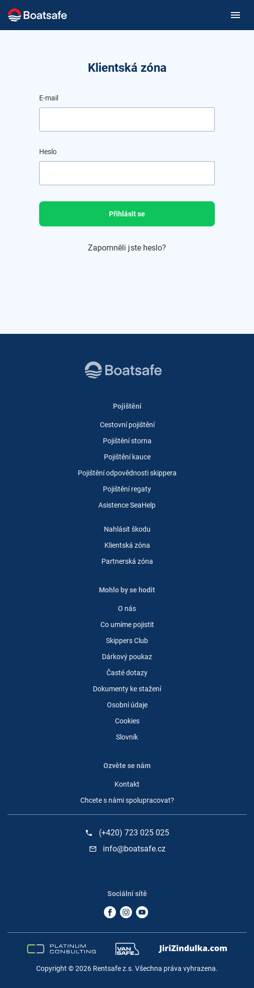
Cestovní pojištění (127, 425)
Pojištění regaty (127, 489)
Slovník (127, 737)
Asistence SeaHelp (127, 505)
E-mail (48, 98)
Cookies (127, 721)
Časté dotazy (127, 673)
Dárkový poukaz (127, 657)
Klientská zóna (127, 545)
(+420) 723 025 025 (134, 833)
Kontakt (127, 784)
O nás (127, 608)
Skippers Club (127, 641)
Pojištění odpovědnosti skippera (127, 473)
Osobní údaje (127, 705)
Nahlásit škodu (127, 529)
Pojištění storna (127, 441)
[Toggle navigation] (233, 15)
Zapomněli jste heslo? (127, 248)
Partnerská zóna (127, 561)
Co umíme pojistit (127, 625)
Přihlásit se (127, 214)
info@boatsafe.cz (134, 849)
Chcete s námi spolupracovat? (127, 800)
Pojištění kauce (127, 457)
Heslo (48, 152)
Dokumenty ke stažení (127, 689)
